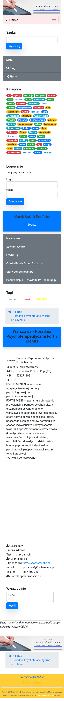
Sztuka (31, 144)
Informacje (33, 103)
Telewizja (21, 103)
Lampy (47, 144)
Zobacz (32, 224)
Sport (32, 140)
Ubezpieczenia (24, 108)
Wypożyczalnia (41, 116)
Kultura (25, 112)
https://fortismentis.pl (36, 563)
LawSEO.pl (12, 255)
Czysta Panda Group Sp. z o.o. (24, 263)
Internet (51, 95)
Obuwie (18, 99)
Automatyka (44, 140)
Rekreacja (38, 108)
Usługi (38, 124)
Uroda (44, 103)
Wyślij (12, 605)
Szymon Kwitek (15, 246)
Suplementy (13, 112)
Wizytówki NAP (32, 677)
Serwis (41, 136)
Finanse (32, 132)
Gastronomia (50, 124)
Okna (43, 128)
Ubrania (11, 124)
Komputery (29, 148)
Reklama (35, 112)
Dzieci (50, 99)
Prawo (23, 136)
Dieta (10, 99)
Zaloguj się (15, 201)
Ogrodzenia (44, 132)
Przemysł (22, 120)
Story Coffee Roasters (19, 271)
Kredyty (26, 128)
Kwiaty (11, 103)
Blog (10, 68)
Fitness (11, 108)
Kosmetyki (12, 136)
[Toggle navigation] (54, 19)
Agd (39, 144)
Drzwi (28, 99)
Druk (10, 148)
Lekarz (18, 148)
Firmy (11, 76)
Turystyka (26, 116)
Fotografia (12, 140)
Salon (22, 144)
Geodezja (28, 95)
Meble (35, 128)
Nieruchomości (25, 124)
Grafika (37, 152)
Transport (42, 148)
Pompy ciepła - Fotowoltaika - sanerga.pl (31, 280)
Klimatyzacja (13, 128)
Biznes (23, 132)
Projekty (11, 120)
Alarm (32, 136)
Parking (23, 140)
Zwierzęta (12, 132)
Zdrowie (52, 120)
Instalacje (12, 144)
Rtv (9, 95)
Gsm (44, 112)
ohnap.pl (12, 19)
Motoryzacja (13, 116)
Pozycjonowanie (37, 120)
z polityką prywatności (45, 695)
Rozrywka (40, 95)
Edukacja (27, 152)
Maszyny (48, 152)
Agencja (17, 95)
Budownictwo (14, 152)
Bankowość (39, 99)
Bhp (48, 108)
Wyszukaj (14, 46)
